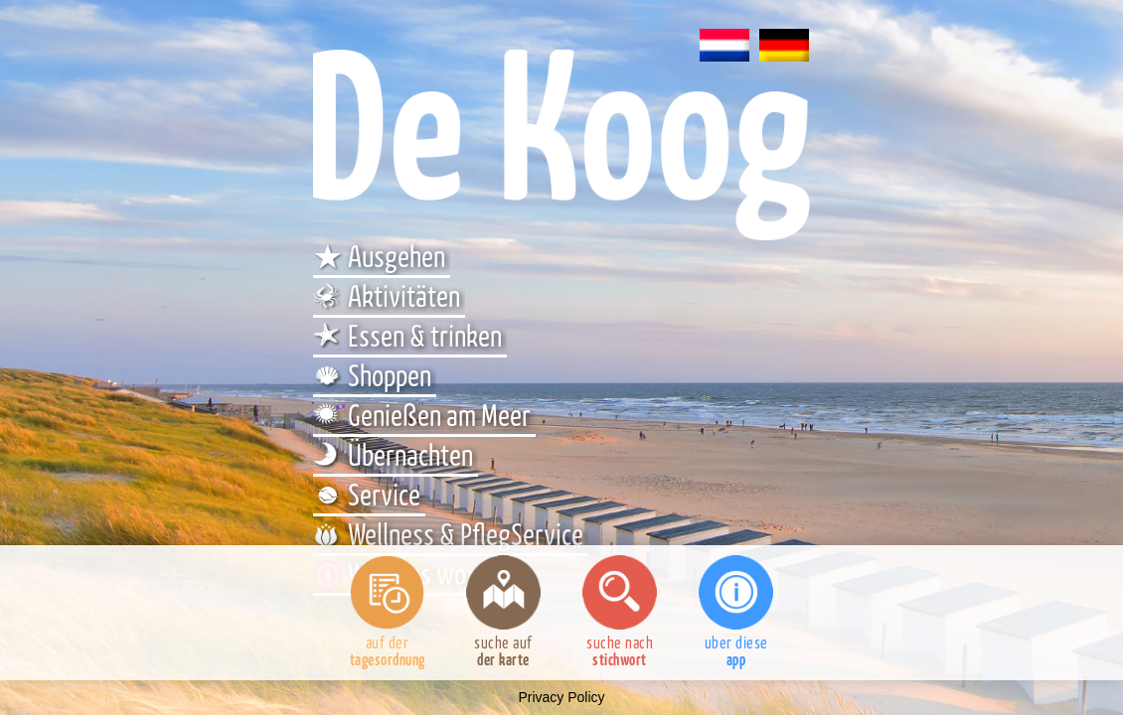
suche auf (503, 611)
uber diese (736, 611)
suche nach (619, 611)
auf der (387, 611)
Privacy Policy (561, 697)
